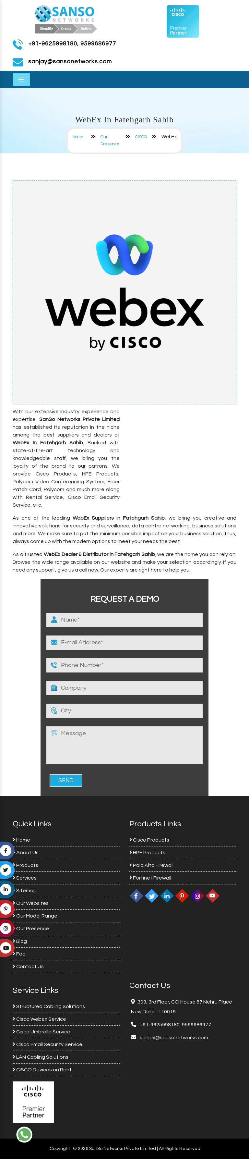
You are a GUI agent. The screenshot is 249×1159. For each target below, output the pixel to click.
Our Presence (31, 928)
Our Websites (31, 903)
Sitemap (25, 890)
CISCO (141, 137)
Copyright (60, 1148)
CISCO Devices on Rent (42, 1069)
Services (25, 878)
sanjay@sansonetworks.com (173, 1037)
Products (25, 865)
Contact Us (28, 966)
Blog (20, 941)
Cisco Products (149, 840)
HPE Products (147, 852)
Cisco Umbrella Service (41, 1031)
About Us (26, 852)
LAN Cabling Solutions (40, 1057)
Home (77, 137)
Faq (19, 953)
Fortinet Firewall (150, 878)
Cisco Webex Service (39, 1019)
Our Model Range (35, 916)
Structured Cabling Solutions (49, 1006)
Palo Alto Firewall (151, 865)
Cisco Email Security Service (47, 1044)
